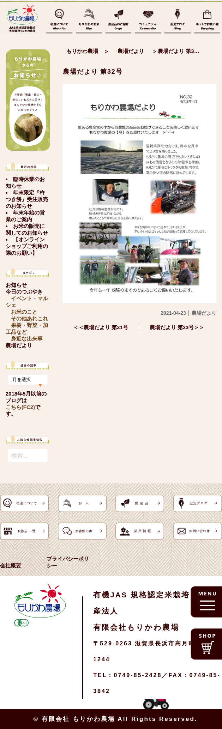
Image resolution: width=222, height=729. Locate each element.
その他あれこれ (29, 318)
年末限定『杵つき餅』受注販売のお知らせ (27, 199)
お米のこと (24, 312)
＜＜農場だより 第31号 (100, 327)
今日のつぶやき (24, 292)
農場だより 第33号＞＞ (177, 327)
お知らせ (16, 285)
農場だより (19, 345)
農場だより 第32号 (92, 71)
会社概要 (10, 565)
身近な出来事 (27, 339)
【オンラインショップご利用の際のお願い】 (27, 246)
